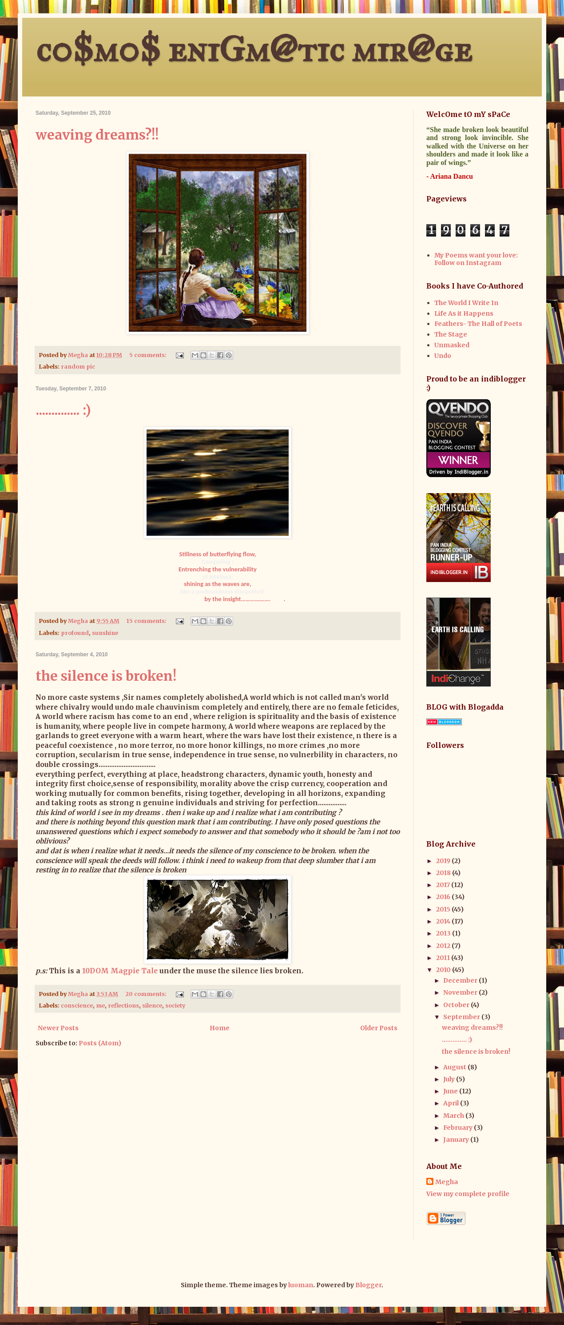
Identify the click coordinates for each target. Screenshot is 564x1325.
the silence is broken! (106, 675)
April (451, 1103)
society (175, 1005)
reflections (123, 1005)
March (454, 1116)
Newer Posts (58, 1028)
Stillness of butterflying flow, (217, 554)
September (462, 1017)
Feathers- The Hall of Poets (478, 324)
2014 (444, 921)
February (458, 1128)
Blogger (368, 1285)
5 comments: (148, 355)
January (456, 1140)
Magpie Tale (134, 971)
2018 (444, 873)
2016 (444, 897)
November (461, 992)
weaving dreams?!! (97, 134)
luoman (300, 1285)
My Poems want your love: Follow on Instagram (476, 259)
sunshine (105, 633)
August (455, 1067)
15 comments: (147, 621)
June (451, 1091)
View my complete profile (467, 1194)
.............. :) (63, 410)
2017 (443, 885)
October (457, 1005)
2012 (444, 946)
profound (75, 633)
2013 (444, 933)
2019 (444, 861)
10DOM (95, 971)
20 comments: (146, 994)
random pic (78, 366)
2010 (444, 970)
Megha (446, 1182)
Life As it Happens (463, 313)
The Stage (450, 334)
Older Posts (378, 1028)
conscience (77, 1005)
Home (220, 1028)
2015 (444, 909)
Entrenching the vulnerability (218, 569)
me (100, 1005)
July (449, 1079)
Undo (442, 356)
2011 (443, 958)
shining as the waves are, (217, 584)
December (461, 980)
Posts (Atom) (100, 1043)
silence (152, 1005)
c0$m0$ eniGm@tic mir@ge (254, 49)
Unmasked (451, 345)
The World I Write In (466, 303)
